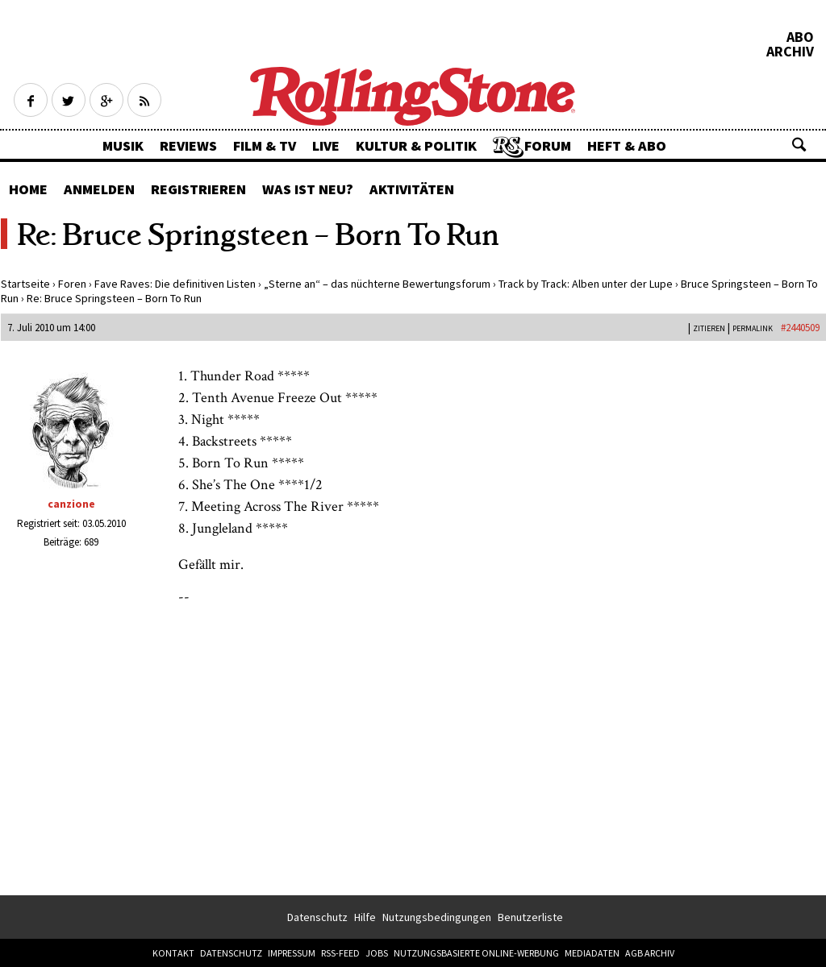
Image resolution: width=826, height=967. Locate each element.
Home (28, 189)
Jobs (376, 953)
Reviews (188, 145)
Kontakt (173, 953)
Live (326, 145)
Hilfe (365, 917)
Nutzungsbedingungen (436, 917)
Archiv (790, 51)
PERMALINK (752, 328)
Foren (72, 283)
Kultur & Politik (416, 145)
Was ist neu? (307, 189)
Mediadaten (592, 953)
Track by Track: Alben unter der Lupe (586, 283)
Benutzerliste (530, 917)
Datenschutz (317, 917)
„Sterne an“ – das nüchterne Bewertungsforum (377, 283)
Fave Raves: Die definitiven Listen (175, 283)
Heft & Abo (626, 145)
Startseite (25, 283)
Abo (800, 37)
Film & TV (264, 145)
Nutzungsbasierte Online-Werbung (476, 953)
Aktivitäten (411, 189)
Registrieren (198, 189)
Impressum (291, 953)
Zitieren (709, 328)
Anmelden (99, 189)
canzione (71, 503)
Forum (547, 145)
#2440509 (800, 327)
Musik (123, 145)
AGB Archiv (649, 953)
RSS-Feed (340, 953)
